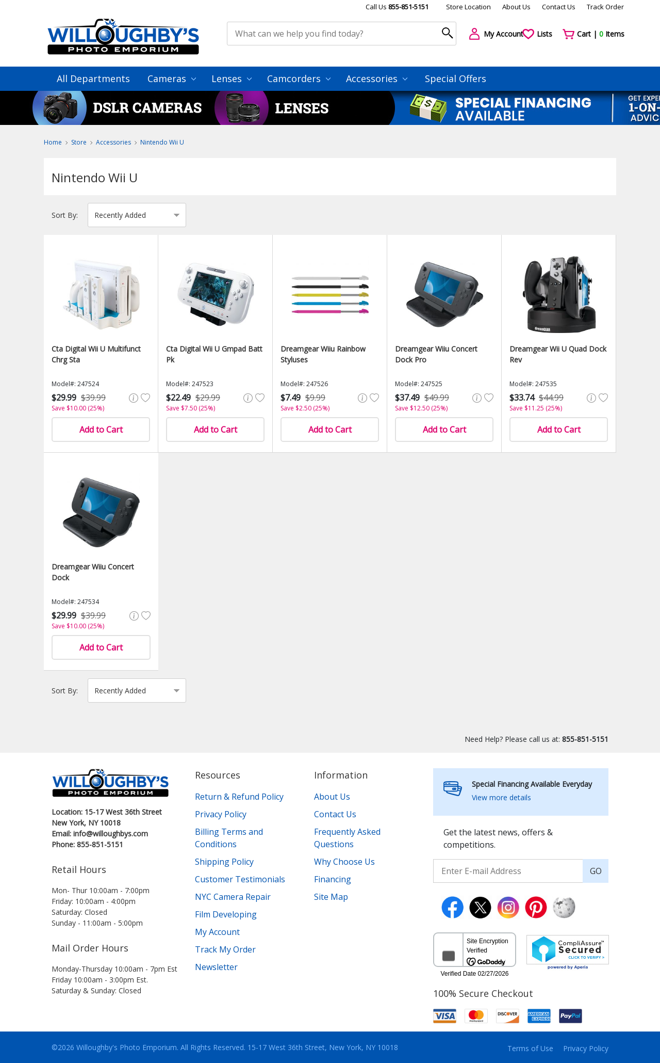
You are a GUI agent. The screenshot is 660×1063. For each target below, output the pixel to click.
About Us (516, 6)
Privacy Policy (220, 814)
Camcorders (299, 78)
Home (53, 142)
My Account (217, 932)
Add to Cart (101, 429)
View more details (501, 797)
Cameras (171, 78)
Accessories (376, 78)
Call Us (397, 6)
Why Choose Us (344, 861)
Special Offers (455, 78)
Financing (332, 879)
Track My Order (225, 949)
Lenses (231, 78)
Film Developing (226, 914)
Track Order (605, 6)
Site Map (331, 896)
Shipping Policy (224, 861)
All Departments (93, 78)
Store (79, 142)
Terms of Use (530, 1048)
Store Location (468, 6)
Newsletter (216, 967)
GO (596, 871)
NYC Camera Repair (233, 896)
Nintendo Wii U (162, 142)
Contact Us (558, 6)
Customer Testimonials (240, 879)
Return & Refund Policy (239, 796)
